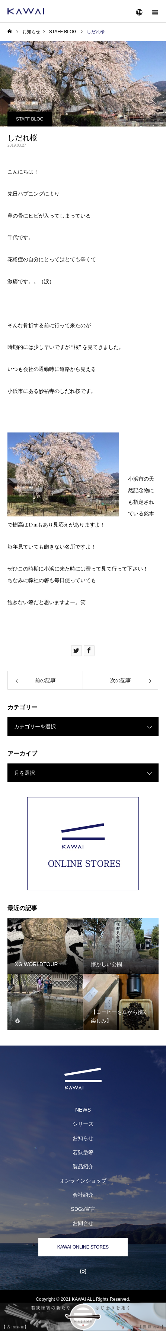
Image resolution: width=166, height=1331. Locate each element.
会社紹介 (83, 1195)
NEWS (83, 1110)
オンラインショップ (83, 1181)
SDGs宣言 (83, 1209)
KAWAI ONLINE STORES (83, 1247)
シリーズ (83, 1124)
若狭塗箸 (83, 1152)
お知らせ (83, 1138)
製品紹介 (83, 1166)
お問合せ (83, 1223)
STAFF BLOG (30, 119)
